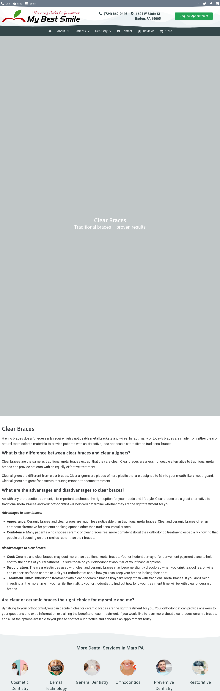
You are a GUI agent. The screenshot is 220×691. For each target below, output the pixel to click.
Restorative (200, 682)
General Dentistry (92, 682)
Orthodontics (128, 682)
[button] (194, 16)
